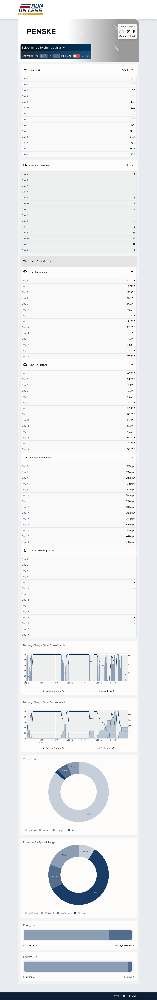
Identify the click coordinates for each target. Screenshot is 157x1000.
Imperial (66, 56)
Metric (86, 56)
